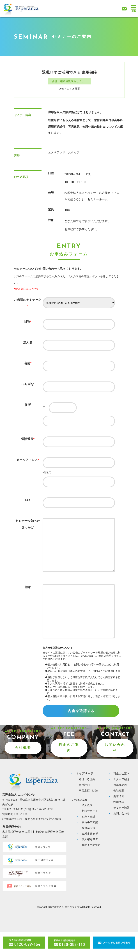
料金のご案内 (69, 766)
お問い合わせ (115, 766)
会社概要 (23, 766)
